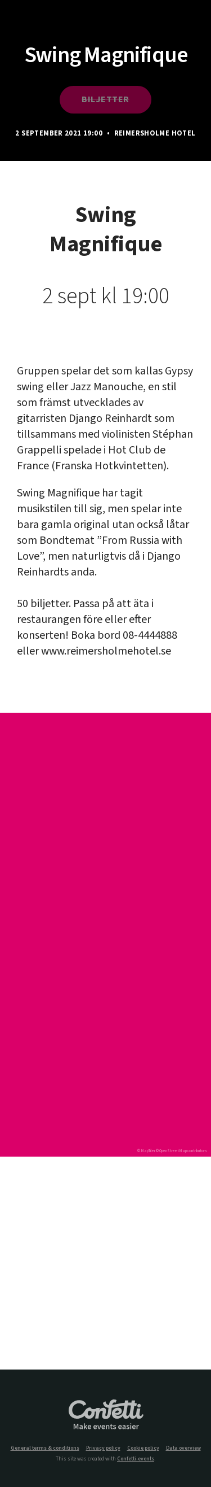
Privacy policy (103, 1448)
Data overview (183, 1448)
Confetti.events (135, 1459)
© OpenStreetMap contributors (181, 1151)
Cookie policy (143, 1448)
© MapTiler (146, 1151)
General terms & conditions (45, 1448)
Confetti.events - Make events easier (105, 1415)
